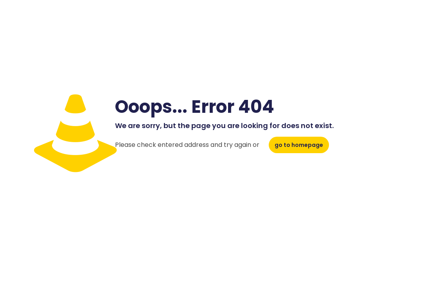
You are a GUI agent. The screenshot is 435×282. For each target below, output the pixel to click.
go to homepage (299, 145)
